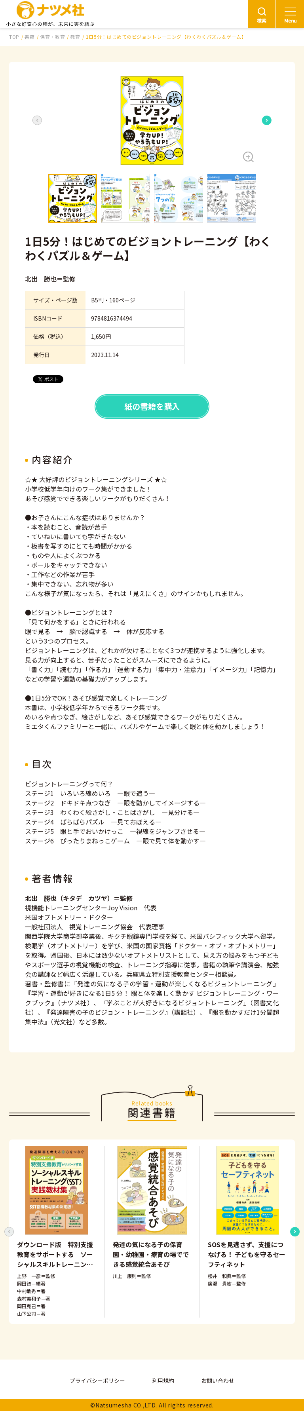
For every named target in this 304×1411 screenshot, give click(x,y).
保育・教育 (52, 36)
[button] (152, 120)
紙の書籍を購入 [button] (152, 406)
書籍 (29, 36)
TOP (14, 36)
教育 (75, 36)
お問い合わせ (217, 1380)
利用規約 (163, 1380)
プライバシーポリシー (97, 1380)
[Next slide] (267, 120)
